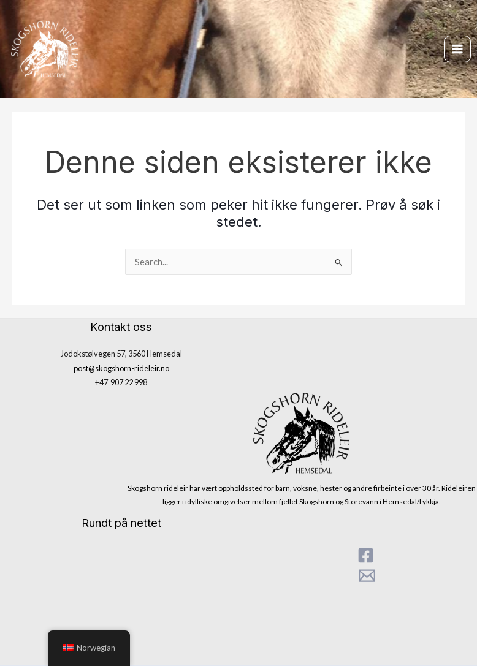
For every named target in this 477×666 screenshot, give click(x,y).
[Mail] (367, 576)
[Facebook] (366, 555)
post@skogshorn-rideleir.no (121, 368)
